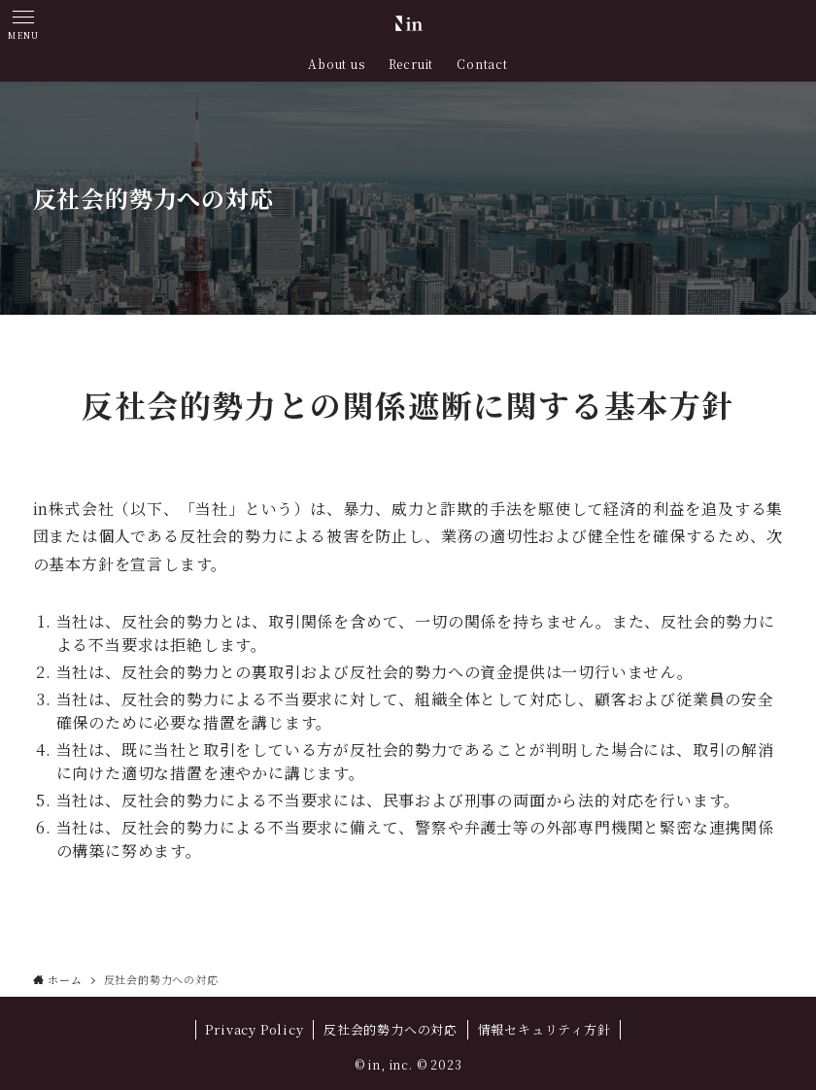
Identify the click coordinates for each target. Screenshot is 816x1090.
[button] (23, 23)
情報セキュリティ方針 (544, 1029)
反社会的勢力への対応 (390, 1029)
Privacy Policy (254, 1029)
